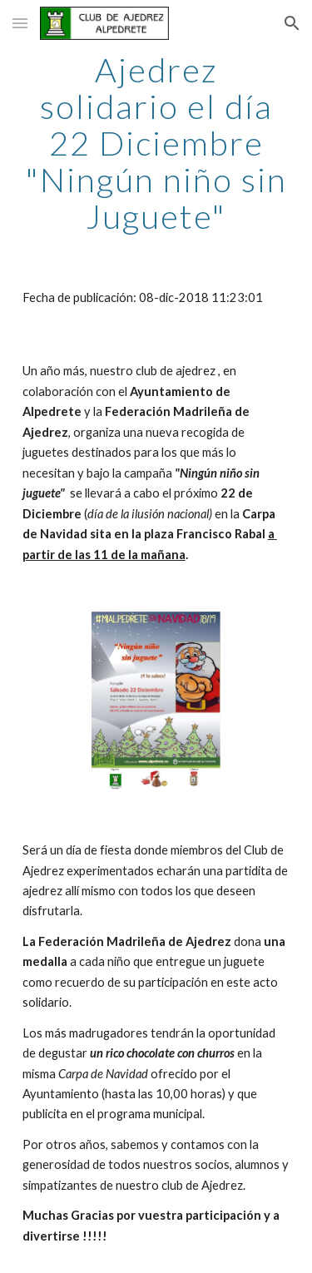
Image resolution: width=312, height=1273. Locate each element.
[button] (20, 23)
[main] (156, 143)
